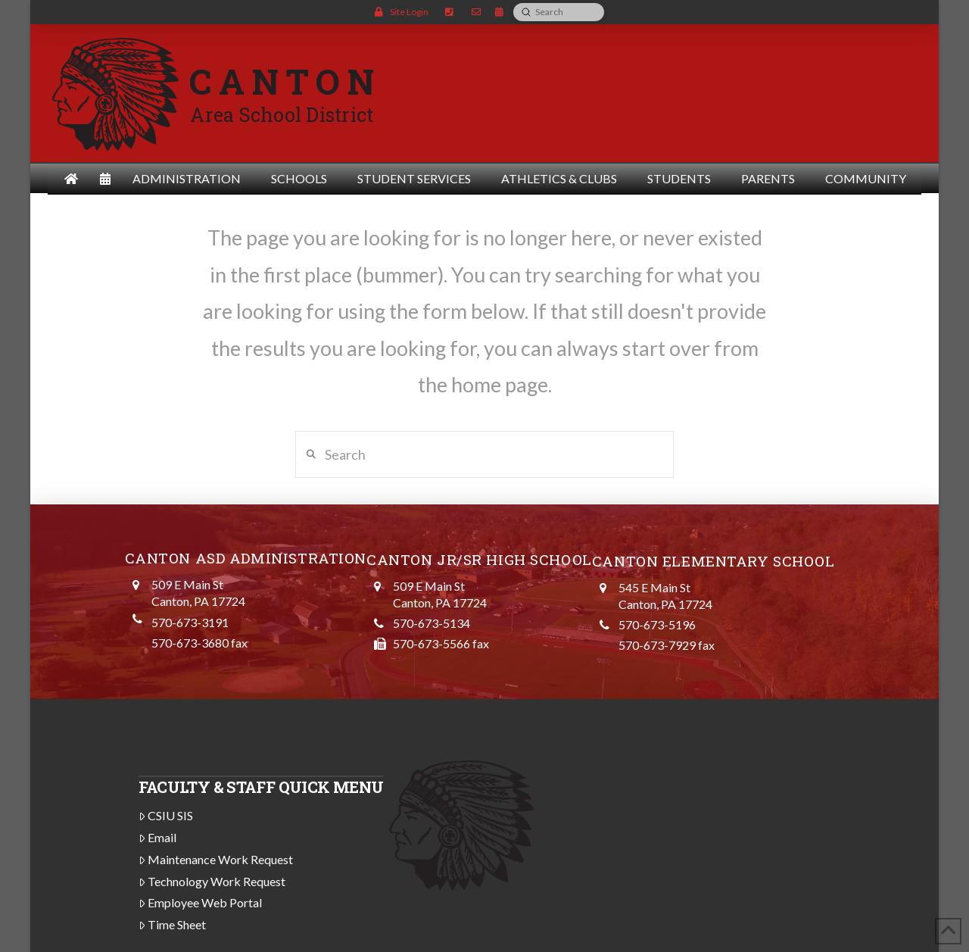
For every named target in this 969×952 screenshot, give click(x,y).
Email (158, 837)
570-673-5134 (431, 623)
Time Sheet (173, 924)
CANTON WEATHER (685, 825)
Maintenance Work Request (216, 859)
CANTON (285, 81)
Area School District (281, 114)
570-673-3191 (190, 622)
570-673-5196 (657, 624)
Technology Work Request (212, 881)
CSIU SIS (166, 815)
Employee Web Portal (201, 902)
